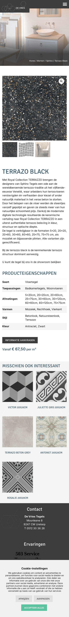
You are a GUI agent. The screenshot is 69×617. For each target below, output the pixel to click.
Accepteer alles (34, 607)
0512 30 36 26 (36, 528)
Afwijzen (24, 598)
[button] (64, 4)
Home (32, 61)
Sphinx (49, 61)
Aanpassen (43, 598)
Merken (40, 61)
